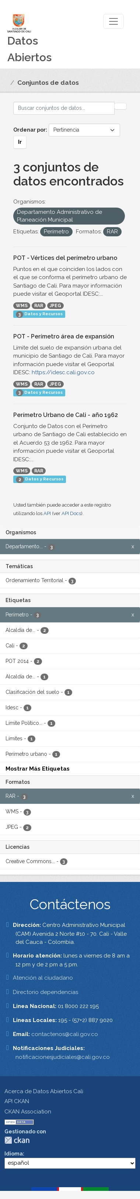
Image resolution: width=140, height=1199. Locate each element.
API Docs (71, 513)
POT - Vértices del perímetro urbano (65, 257)
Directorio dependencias (45, 992)
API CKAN (16, 1101)
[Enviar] (120, 106)
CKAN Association (27, 1111)
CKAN (16, 1140)
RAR (38, 305)
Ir (20, 142)
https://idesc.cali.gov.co (63, 372)
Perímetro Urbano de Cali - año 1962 (65, 414)
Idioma (13, 1154)
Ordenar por (29, 130)
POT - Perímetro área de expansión (63, 336)
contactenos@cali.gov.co (64, 1034)
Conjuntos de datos (48, 82)
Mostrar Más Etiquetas (38, 768)
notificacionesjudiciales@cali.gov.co (62, 1057)
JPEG (55, 305)
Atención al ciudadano (43, 977)
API (47, 513)
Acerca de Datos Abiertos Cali (43, 1091)
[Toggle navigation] (113, 21)
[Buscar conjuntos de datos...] (64, 108)
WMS (22, 305)
